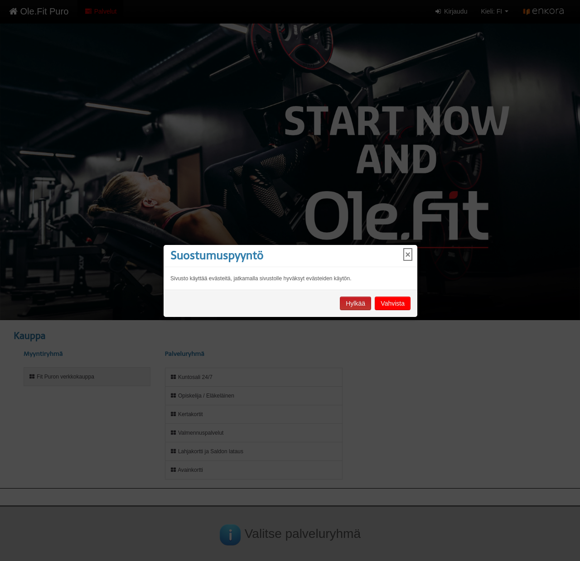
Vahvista (393, 303)
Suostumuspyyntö (216, 255)
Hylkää (355, 303)
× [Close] (408, 254)
